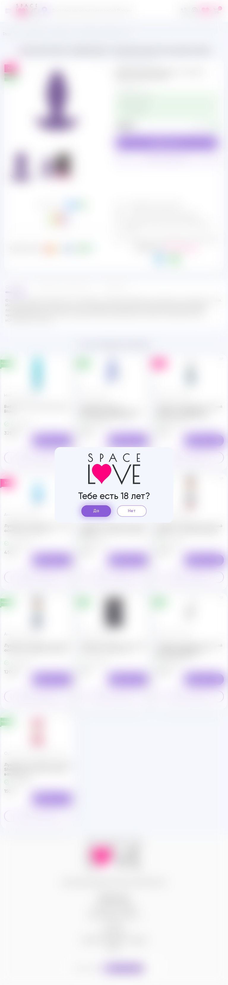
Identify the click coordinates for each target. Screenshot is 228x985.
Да (96, 511)
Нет (132, 511)
